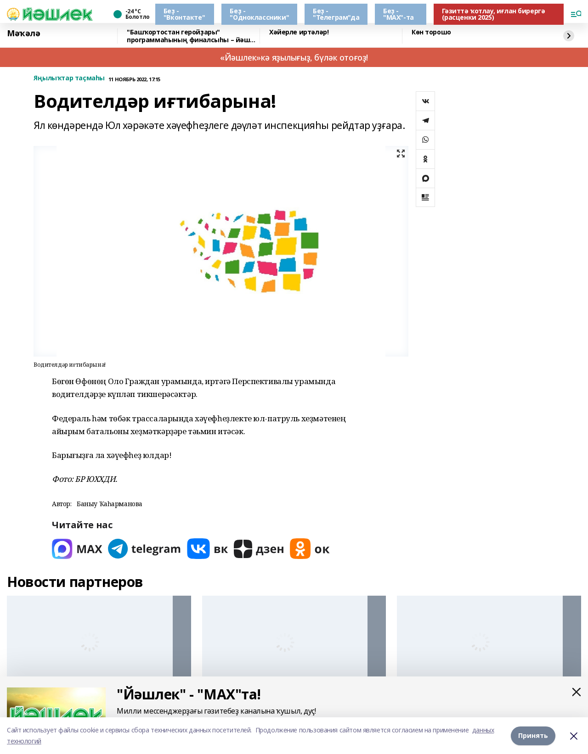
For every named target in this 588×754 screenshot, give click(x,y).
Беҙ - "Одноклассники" (259, 14)
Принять (533, 735)
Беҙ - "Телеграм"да (336, 14)
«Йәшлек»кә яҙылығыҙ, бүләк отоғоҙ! (294, 57)
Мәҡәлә (23, 33)
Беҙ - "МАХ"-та (398, 14)
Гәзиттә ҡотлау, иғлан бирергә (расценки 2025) (493, 14)
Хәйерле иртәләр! (298, 32)
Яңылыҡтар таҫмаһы (69, 78)
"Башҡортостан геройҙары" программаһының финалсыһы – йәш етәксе (188, 36)
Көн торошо (431, 32)
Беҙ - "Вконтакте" (184, 14)
